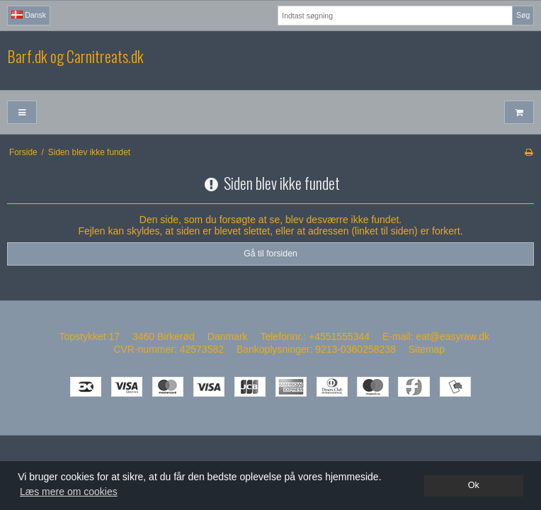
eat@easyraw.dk (452, 336)
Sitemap (427, 349)
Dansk (28, 15)
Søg (523, 15)
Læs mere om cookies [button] (69, 491)
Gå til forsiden (270, 254)
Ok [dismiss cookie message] (473, 485)
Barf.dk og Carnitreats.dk (75, 56)
